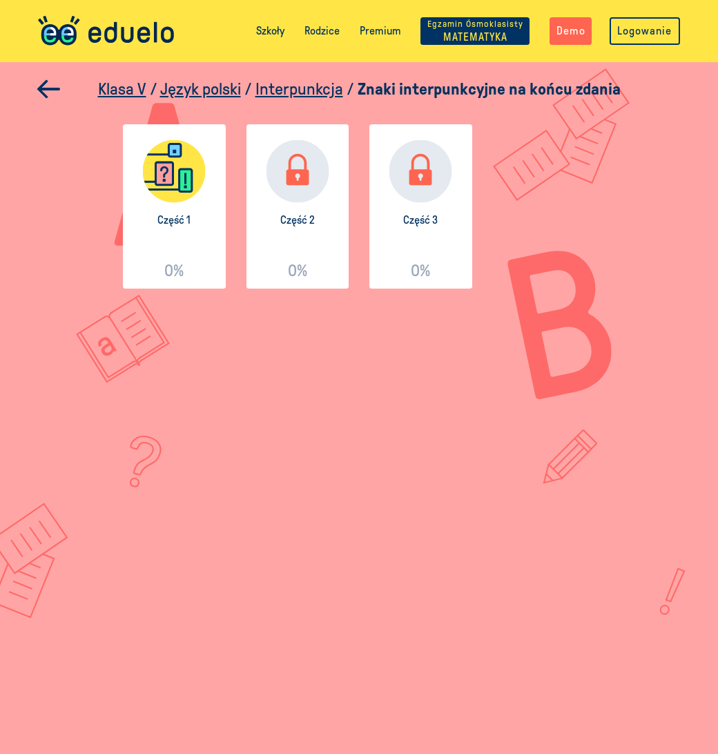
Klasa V (122, 89)
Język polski (200, 89)
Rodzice (322, 31)
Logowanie (644, 31)
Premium (380, 31)
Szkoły (270, 31)
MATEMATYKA (475, 30)
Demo (570, 31)
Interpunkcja (299, 89)
